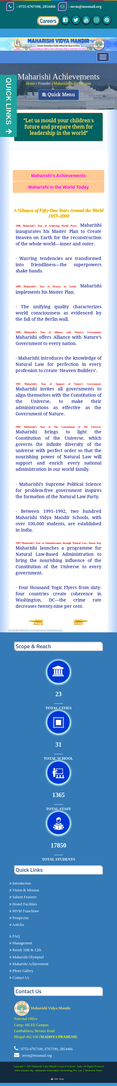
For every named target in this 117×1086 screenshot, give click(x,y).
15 (40, 630)
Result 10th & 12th (26, 950)
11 (28, 630)
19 (52, 630)
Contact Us (20, 977)
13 (34, 630)
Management (22, 943)
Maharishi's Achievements (58, 175)
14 (37, 630)
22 (61, 630)
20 (55, 630)
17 (46, 630)
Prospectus (20, 918)
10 (25, 630)
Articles (18, 925)
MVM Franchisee (25, 911)
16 (43, 630)
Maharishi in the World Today (58, 187)
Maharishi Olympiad (28, 957)
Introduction (21, 883)
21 (58, 630)
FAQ (16, 936)
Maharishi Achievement (30, 964)
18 (49, 630)
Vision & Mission (25, 890)
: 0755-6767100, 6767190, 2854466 (46, 1049)
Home (30, 83)
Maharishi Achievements (72, 83)
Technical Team (93, 1070)
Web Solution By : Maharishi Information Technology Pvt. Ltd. (49, 1070)
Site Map (60, 1079)
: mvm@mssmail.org (36, 1055)
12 (31, 630)
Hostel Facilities (24, 904)
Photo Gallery (22, 971)
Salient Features (24, 897)
